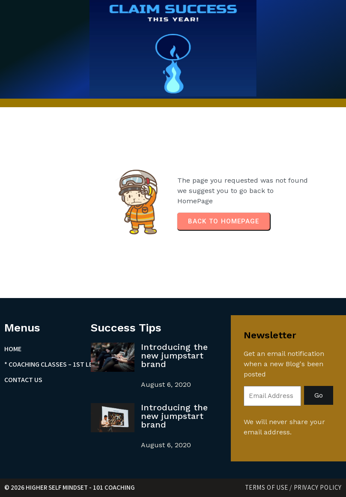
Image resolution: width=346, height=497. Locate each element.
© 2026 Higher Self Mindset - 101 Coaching (69, 487)
